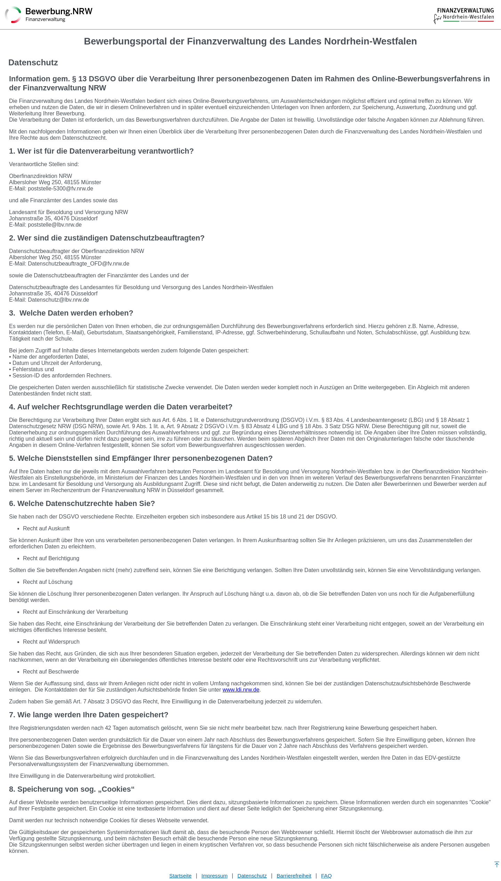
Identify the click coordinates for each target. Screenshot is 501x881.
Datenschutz (252, 876)
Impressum (214, 876)
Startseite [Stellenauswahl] (180, 876)
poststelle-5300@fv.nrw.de (60, 188)
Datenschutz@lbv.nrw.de (58, 300)
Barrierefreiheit (294, 876)
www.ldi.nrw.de (241, 690)
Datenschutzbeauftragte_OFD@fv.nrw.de (78, 264)
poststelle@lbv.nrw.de (55, 225)
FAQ (326, 876)
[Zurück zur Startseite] (49, 15)
